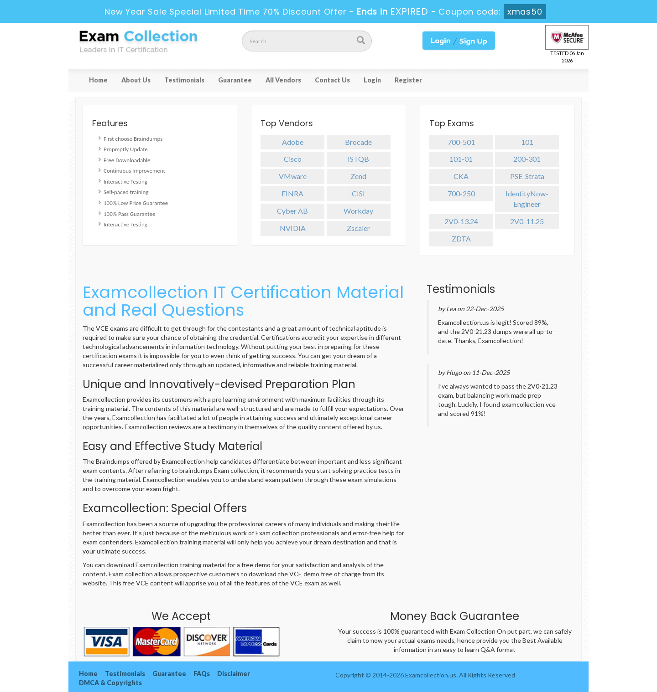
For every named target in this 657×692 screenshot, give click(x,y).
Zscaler (358, 228)
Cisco (293, 158)
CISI (358, 193)
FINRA (292, 193)
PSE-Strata (527, 176)
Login (372, 80)
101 (527, 142)
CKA (461, 176)
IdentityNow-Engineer (527, 198)
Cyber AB (292, 210)
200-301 (527, 158)
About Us (136, 80)
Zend (358, 176)
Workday (358, 210)
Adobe (292, 142)
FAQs (201, 673)
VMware (293, 176)
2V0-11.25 (527, 221)
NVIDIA (293, 228)
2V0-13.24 (461, 221)
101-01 (461, 158)
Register (408, 80)
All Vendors (283, 80)
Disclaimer (233, 673)
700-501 (461, 142)
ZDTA (461, 238)
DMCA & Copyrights (110, 683)
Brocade (358, 142)
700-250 (461, 193)
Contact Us (332, 80)
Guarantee (235, 80)
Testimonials (184, 80)
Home (98, 80)
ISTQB (358, 158)
